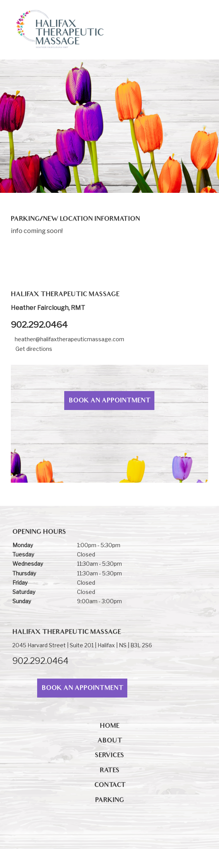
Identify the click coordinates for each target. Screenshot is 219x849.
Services (109, 756)
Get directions (33, 348)
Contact (109, 785)
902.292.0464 (39, 324)
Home (110, 726)
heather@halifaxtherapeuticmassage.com (69, 339)
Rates (110, 771)
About (109, 741)
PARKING (109, 801)
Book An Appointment (109, 401)
